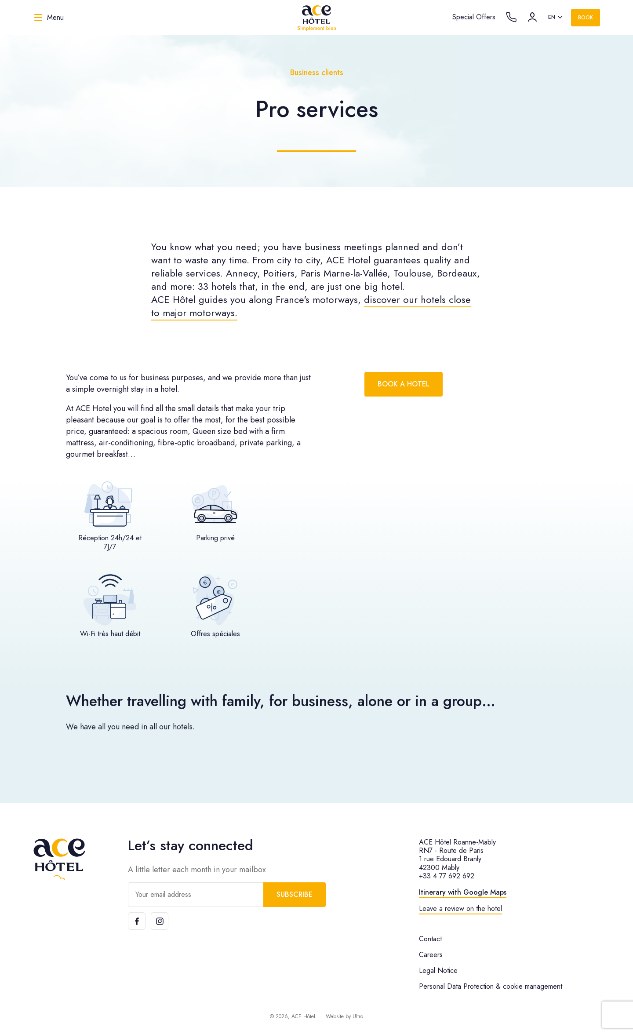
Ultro (358, 1016)
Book (585, 18)
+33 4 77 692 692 (446, 876)
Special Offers (473, 17)
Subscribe (294, 894)
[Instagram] (159, 921)
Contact (430, 939)
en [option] (551, 17)
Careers (431, 955)
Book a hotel (403, 384)
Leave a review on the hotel (460, 908)
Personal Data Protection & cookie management (490, 986)
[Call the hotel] (511, 17)
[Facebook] (137, 921)
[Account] (532, 17)
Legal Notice (438, 970)
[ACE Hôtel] (316, 17)
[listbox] (556, 17)
